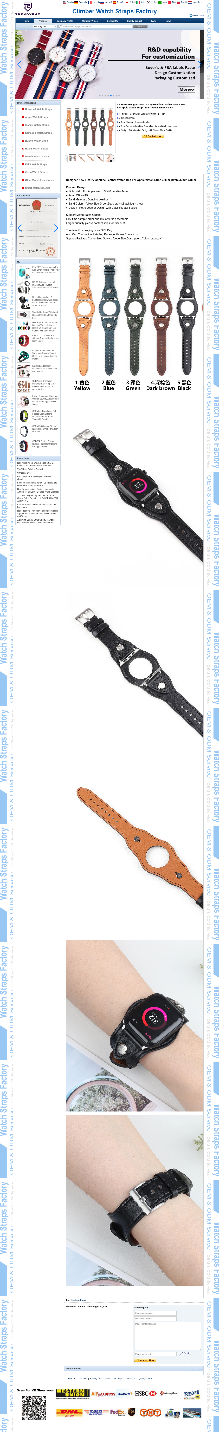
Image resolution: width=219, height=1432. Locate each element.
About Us (71, 1378)
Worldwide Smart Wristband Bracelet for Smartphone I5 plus (45, 315)
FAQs (153, 21)
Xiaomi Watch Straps (37, 125)
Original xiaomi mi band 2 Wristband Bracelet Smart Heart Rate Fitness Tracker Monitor (44, 354)
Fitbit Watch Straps (36, 164)
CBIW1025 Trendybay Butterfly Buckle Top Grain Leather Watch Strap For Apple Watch (44, 385)
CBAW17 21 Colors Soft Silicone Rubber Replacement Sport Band (46, 338)
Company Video (90, 21)
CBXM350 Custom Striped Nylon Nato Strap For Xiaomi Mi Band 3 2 (45, 429)
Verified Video (198, 16)
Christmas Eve (24, 473)
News (168, 21)
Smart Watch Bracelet (37, 188)
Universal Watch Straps (38, 109)
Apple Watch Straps (36, 117)
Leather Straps (79, 1300)
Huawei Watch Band (36, 140)
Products (42, 21)
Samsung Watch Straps (38, 133)
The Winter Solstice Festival (30, 469)
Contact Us (112, 21)
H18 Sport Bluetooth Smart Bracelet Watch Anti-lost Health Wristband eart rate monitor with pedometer (44, 326)
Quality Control (134, 21)
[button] (100, 95)
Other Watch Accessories (39, 180)
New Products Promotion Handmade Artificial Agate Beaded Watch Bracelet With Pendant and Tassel (37, 514)
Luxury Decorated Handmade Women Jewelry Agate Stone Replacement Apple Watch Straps (45, 400)
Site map (117, 1378)
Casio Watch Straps (36, 172)
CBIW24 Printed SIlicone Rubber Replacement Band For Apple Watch (44, 444)
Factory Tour (95, 1378)
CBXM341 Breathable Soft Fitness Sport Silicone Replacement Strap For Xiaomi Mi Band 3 (44, 415)
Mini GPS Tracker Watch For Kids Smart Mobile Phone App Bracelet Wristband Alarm (46, 270)
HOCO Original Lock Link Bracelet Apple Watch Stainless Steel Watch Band (45, 285)
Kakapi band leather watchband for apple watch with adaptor (44, 369)
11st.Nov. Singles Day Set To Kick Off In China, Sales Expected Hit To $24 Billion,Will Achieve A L (37, 498)
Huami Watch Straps (36, 148)
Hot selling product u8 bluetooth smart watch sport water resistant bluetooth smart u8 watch (44, 301)
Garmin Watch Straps (37, 156)
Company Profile (65, 21)
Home (26, 21)
